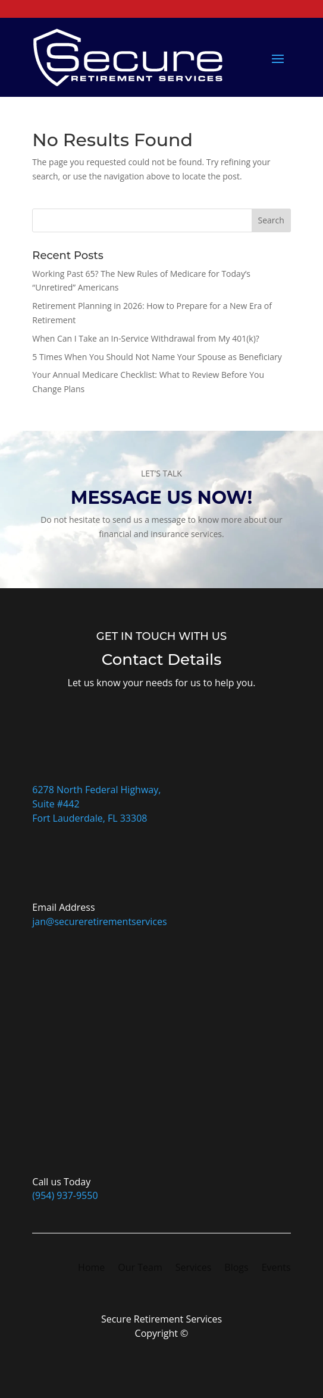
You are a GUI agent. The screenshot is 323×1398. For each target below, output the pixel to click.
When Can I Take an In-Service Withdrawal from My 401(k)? (145, 338)
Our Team (140, 1268)
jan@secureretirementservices (99, 921)
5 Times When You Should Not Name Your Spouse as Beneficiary (157, 356)
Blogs (236, 1268)
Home (91, 1268)
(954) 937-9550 (65, 1195)
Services (193, 1268)
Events (276, 1268)
